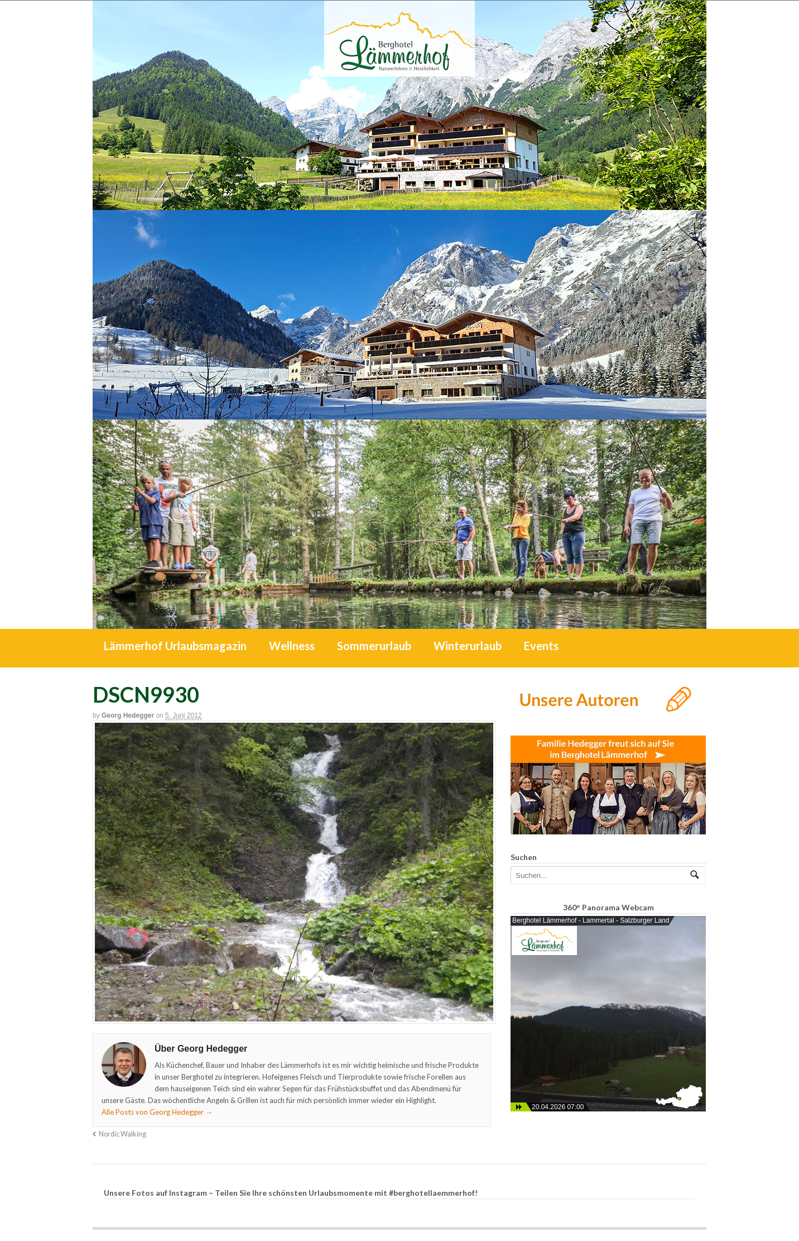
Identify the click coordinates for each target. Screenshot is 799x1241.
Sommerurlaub (374, 645)
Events (541, 645)
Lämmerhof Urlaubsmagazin (175, 645)
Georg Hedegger (128, 715)
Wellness (292, 645)
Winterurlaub (468, 645)
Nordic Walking (122, 1134)
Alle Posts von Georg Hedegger (157, 1112)
